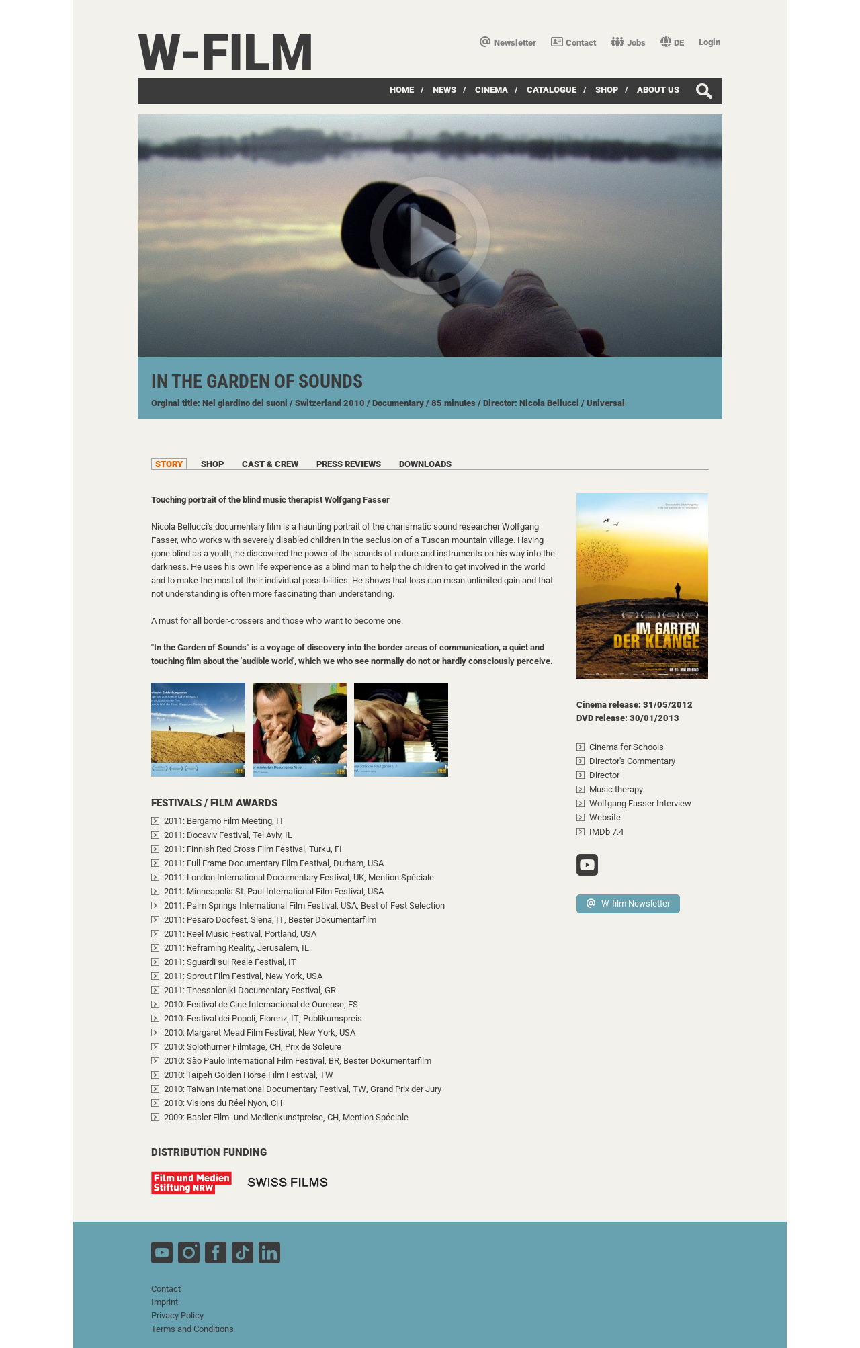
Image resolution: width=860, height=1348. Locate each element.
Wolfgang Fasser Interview (640, 803)
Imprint (164, 1302)
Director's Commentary (632, 761)
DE (672, 43)
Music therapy (616, 789)
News (444, 90)
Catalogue (551, 90)
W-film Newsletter (628, 903)
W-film (226, 53)
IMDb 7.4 (606, 832)
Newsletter (508, 43)
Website (605, 817)
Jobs (628, 43)
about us (658, 90)
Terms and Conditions (192, 1329)
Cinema (491, 90)
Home (402, 90)
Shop (606, 90)
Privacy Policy (177, 1315)
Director (604, 775)
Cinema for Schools (626, 747)
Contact (573, 43)
